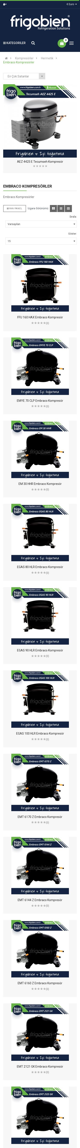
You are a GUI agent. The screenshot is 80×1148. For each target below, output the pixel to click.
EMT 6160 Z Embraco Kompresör (40, 983)
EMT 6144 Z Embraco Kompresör (40, 900)
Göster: (72, 233)
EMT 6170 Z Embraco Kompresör (40, 817)
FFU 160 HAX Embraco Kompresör (40, 317)
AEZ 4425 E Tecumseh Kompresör (40, 161)
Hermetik (47, 58)
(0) (47, 323)
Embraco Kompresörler (18, 62)
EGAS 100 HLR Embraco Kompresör (40, 733)
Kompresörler (24, 58)
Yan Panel (14, 208)
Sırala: (73, 216)
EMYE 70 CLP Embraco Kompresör (40, 400)
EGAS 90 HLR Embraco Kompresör (40, 650)
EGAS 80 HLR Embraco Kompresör (40, 567)
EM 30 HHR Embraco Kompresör (40, 484)
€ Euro (72, 4)
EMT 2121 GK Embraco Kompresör (40, 1066)
